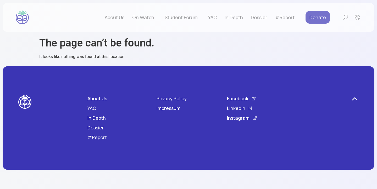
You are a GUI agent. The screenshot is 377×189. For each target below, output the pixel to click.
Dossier (259, 17)
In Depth (234, 17)
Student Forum (182, 17)
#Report (285, 17)
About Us (114, 17)
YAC (212, 17)
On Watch (144, 17)
